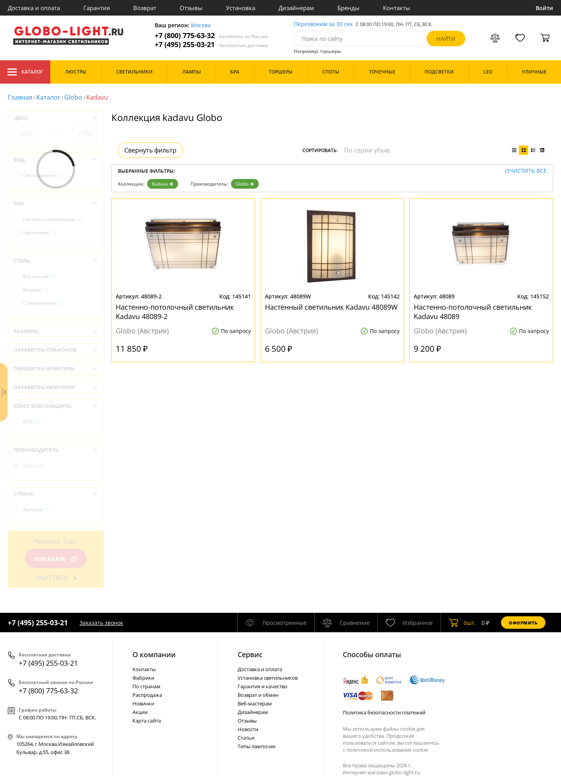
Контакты (396, 8)
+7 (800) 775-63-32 (211, 35)
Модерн (35, 289)
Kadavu (162, 184)
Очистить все (526, 171)
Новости (248, 729)
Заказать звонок (101, 622)
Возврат (144, 8)
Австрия (36, 509)
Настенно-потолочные (52, 219)
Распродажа (147, 694)
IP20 (31, 421)
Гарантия (96, 8)
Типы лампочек (257, 746)
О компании (154, 654)
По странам (146, 686)
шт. (462, 622)
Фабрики (143, 677)
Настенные (39, 232)
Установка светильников (268, 677)
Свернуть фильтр (150, 150)
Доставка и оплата (34, 8)
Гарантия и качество (263, 686)
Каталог (25, 72)
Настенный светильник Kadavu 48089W (331, 307)
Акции (140, 712)
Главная (20, 97)
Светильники (42, 175)
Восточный (39, 276)
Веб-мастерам (255, 703)
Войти (544, 8)
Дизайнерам (296, 8)
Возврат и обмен (258, 694)
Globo (73, 97)
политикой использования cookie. (387, 749)
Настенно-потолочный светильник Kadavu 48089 (473, 311)
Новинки (143, 703)
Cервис (250, 654)
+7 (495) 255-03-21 (211, 44)
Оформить (523, 623)
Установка (240, 8)
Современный (43, 303)
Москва (201, 25)
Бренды (348, 8)
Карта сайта (146, 720)
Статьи (246, 737)
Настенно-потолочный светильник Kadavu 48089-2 (175, 311)
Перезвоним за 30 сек (323, 24)
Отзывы (191, 8)
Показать (55, 559)
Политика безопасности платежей (384, 712)
